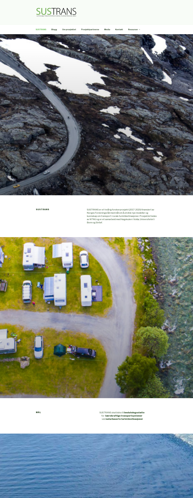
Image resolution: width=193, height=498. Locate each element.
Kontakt (119, 29)
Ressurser (134, 29)
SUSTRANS (41, 29)
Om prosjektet (69, 29)
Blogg (54, 29)
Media (107, 29)
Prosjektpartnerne (90, 29)
